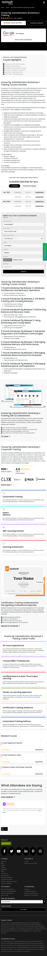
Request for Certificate (10, 626)
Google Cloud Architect (36, 947)
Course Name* (7, 221)
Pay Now (23, 909)
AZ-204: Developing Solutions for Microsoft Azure (28, 945)
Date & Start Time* (8, 235)
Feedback (4, 869)
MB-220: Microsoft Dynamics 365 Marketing (22, 942)
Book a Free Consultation (23, 39)
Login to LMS (4, 895)
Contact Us (4, 873)
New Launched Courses (31, 893)
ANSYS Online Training (8, 923)
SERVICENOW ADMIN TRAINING (31, 925)
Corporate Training (30, 891)
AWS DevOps (5, 947)
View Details (6, 750)
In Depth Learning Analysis (8, 891)
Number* (5, 256)
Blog (2, 863)
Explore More (6, 485)
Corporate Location (6, 879)
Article (3, 865)
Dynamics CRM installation (19, 947)
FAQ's (2, 871)
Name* (5, 242)
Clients (3, 867)
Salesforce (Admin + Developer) (11, 949)
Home (2, 7)
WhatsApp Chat (45, 251)
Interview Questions (36, 23)
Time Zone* (6, 228)
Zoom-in (39, 582)
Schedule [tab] (14, 186)
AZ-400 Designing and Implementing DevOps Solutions (18, 941)
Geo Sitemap (5, 875)
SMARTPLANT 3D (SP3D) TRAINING (11, 925)
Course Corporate (6, 883)
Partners (26, 889)
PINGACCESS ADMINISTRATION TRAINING (13, 929)
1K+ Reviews (13, 33)
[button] (2, 829)
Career (26, 861)
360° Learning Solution (7, 889)
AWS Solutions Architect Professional (18, 951)
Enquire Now (39, 192)
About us (3, 861)
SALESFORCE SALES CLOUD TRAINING (17, 931)
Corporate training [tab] (29, 186)
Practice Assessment (7, 893)
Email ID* (5, 249)
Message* (6, 264)
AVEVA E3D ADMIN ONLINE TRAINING (33, 927)
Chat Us (6, 843)
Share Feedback (8, 797)
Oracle (7, 7)
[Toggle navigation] (44, 2)
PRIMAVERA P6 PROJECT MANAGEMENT (28, 923)
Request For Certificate (31, 895)
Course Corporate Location (9, 881)
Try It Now (5, 436)
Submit (23, 272)
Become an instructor (30, 863)
